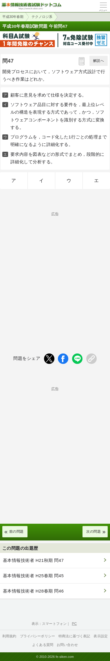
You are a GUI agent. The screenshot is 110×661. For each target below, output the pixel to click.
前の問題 (16, 531)
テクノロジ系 (42, 17)
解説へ (98, 61)
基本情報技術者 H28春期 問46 (33, 590)
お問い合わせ (67, 645)
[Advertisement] (55, 273)
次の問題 (93, 531)
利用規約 (9, 636)
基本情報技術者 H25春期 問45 (33, 575)
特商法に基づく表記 (74, 636)
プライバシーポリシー (37, 636)
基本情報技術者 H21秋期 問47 (33, 560)
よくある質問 (42, 645)
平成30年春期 (12, 17)
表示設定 (101, 636)
